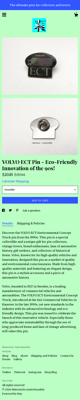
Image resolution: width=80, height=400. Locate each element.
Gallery (17, 359)
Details (7, 223)
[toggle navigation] (4, 14)
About (24, 355)
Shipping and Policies (44, 355)
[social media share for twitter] (10, 210)
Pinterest (20, 372)
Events (6, 359)
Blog (15, 355)
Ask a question (31, 210)
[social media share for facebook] (3, 210)
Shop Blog (50, 372)
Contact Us (66, 355)
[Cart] (76, 15)
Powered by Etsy (12, 393)
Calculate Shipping (15, 181)
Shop (5, 355)
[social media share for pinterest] (17, 210)
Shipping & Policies (31, 223)
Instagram (35, 372)
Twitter (7, 372)
